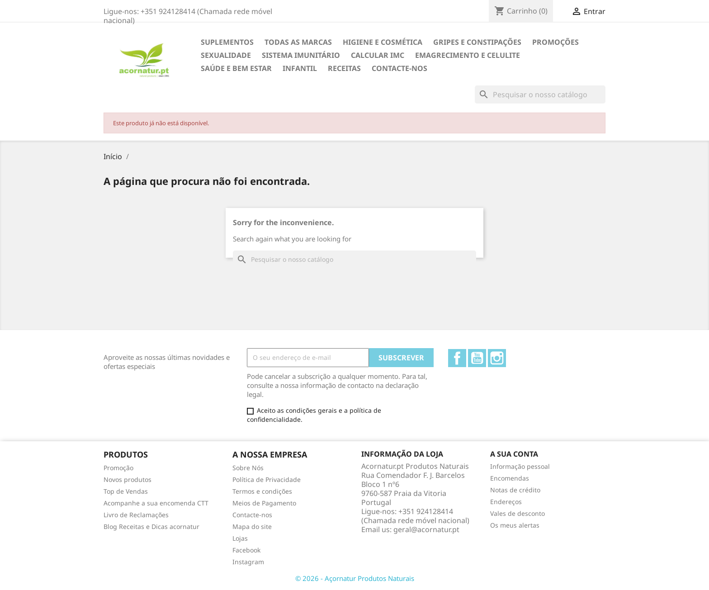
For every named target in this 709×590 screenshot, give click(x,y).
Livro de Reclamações (136, 514)
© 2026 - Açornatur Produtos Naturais (354, 578)
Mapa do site (252, 526)
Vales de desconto (517, 513)
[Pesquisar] (540, 94)
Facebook (457, 358)
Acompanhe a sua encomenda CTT (156, 503)
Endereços (506, 501)
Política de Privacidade (266, 479)
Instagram (497, 358)
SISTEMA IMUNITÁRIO (301, 55)
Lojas (240, 538)
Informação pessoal (520, 466)
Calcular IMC (377, 55)
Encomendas (509, 478)
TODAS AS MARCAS (298, 42)
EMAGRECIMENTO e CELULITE (467, 55)
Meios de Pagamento (264, 503)
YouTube (477, 358)
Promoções (555, 42)
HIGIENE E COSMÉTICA (382, 42)
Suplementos (227, 42)
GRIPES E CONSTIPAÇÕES (477, 42)
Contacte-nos (399, 68)
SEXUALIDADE (226, 55)
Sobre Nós (248, 467)
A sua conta (514, 454)
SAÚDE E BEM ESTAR (236, 68)
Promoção (118, 467)
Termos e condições (262, 491)
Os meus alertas (514, 525)
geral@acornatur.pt (426, 529)
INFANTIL (300, 68)
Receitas (344, 68)
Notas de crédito (515, 490)
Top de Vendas (126, 491)
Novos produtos (127, 479)
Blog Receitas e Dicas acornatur (151, 526)
